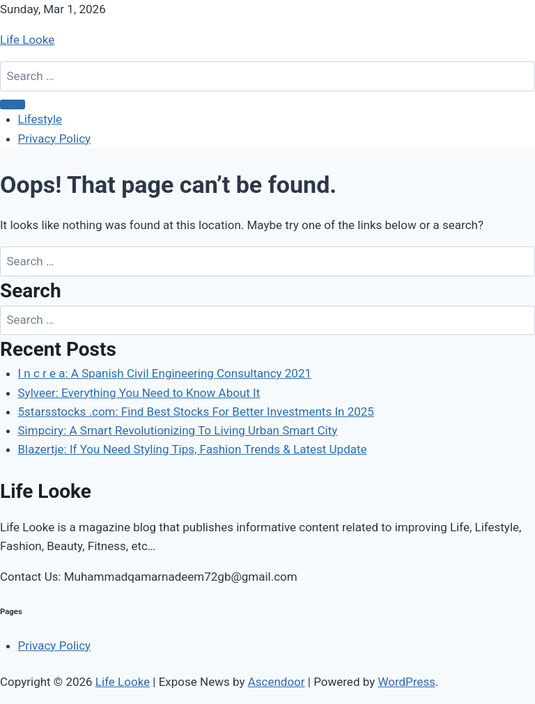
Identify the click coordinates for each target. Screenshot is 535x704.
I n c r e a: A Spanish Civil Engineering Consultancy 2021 (165, 373)
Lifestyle (40, 119)
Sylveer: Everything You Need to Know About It (139, 393)
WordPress (406, 682)
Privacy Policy (54, 139)
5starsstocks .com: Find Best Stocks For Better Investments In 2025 (196, 412)
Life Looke (27, 40)
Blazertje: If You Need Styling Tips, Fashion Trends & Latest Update (192, 449)
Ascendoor (276, 682)
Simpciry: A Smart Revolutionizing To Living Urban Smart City (178, 430)
